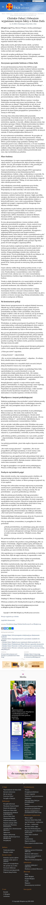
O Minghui (6, 894)
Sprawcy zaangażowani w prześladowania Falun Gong (33, 811)
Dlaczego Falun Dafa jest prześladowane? (32, 801)
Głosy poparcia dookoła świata (34, 843)
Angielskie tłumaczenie (8, 620)
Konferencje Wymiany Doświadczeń (10, 825)
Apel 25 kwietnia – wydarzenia (34, 822)
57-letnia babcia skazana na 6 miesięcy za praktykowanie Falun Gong (10, 655)
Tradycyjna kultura (9, 850)
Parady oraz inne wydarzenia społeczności (33, 831)
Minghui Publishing (13, 1)
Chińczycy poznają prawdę (11, 870)
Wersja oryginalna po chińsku (10, 616)
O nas (4, 889)
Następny (26, 652)
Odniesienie (27, 862)
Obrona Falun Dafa (9, 816)
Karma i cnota (6, 855)
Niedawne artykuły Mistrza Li (33, 869)
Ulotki (27, 881)
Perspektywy (7, 840)
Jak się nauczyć (7, 794)
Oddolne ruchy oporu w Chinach (10, 860)
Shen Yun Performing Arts (32, 828)
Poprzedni (3, 652)
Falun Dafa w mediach (31, 834)
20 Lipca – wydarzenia (31, 824)
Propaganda (28, 847)
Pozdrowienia (29, 839)
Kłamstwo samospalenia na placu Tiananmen (33, 856)
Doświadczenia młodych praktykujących (10, 813)
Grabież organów (30, 794)
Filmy (26, 874)
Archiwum (6, 896)
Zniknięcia (28, 798)
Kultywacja (9, 13)
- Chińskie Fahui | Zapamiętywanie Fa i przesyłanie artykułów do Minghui (20, 639)
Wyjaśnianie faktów (9, 818)
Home (3, 13)
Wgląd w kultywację (9, 834)
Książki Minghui (30, 878)
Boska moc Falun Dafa (10, 810)
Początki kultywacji (9, 804)
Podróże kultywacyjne (9, 820)
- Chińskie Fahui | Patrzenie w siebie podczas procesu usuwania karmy (22, 646)
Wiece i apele (29, 818)
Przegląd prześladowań (31, 792)
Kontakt (5, 892)
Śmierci (27, 804)
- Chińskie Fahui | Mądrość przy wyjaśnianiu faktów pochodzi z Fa (20, 642)
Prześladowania (29, 787)
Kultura (4, 847)
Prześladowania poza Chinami (34, 806)
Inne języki (29, 1)
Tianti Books (22, 1)
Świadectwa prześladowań (32, 808)
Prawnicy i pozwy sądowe (11, 857)
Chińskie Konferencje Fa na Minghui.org (25, 13)
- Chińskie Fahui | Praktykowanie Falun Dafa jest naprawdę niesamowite (22, 644)
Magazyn (27, 883)
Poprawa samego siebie (10, 822)
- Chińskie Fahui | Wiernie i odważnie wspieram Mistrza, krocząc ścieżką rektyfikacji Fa (22, 648)
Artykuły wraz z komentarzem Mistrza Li (12, 829)
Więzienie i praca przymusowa (34, 796)
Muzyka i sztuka (8, 852)
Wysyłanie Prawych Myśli (11, 806)
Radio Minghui (29, 876)
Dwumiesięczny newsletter (33, 885)
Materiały (27, 871)
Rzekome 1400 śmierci (31, 853)
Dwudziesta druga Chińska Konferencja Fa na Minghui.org (23, 624)
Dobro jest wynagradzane (10, 863)
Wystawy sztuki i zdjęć (31, 826)
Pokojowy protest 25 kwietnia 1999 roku (33, 850)
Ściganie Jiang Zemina (10, 872)
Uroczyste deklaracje (9, 868)
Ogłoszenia (6, 832)
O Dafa (4, 787)
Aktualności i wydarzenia (32, 815)
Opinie (27, 836)
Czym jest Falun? (8, 796)
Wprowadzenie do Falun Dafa (12, 789)
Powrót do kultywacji (9, 808)
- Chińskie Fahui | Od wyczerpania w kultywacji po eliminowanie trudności (20, 636)
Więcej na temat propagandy (33, 859)
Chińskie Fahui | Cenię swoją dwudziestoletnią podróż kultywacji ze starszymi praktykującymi (34, 655)
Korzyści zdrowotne (9, 792)
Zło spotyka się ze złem (10, 865)
